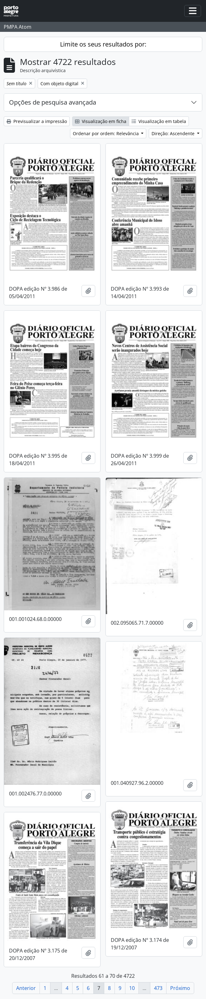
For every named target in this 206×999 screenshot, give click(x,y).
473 (158, 988)
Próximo (180, 988)
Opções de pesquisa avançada (52, 102)
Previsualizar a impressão (37, 121)
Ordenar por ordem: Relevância (106, 133)
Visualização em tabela (159, 121)
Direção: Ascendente (174, 133)
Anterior (26, 988)
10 (132, 988)
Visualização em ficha (100, 121)
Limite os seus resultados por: (103, 44)
